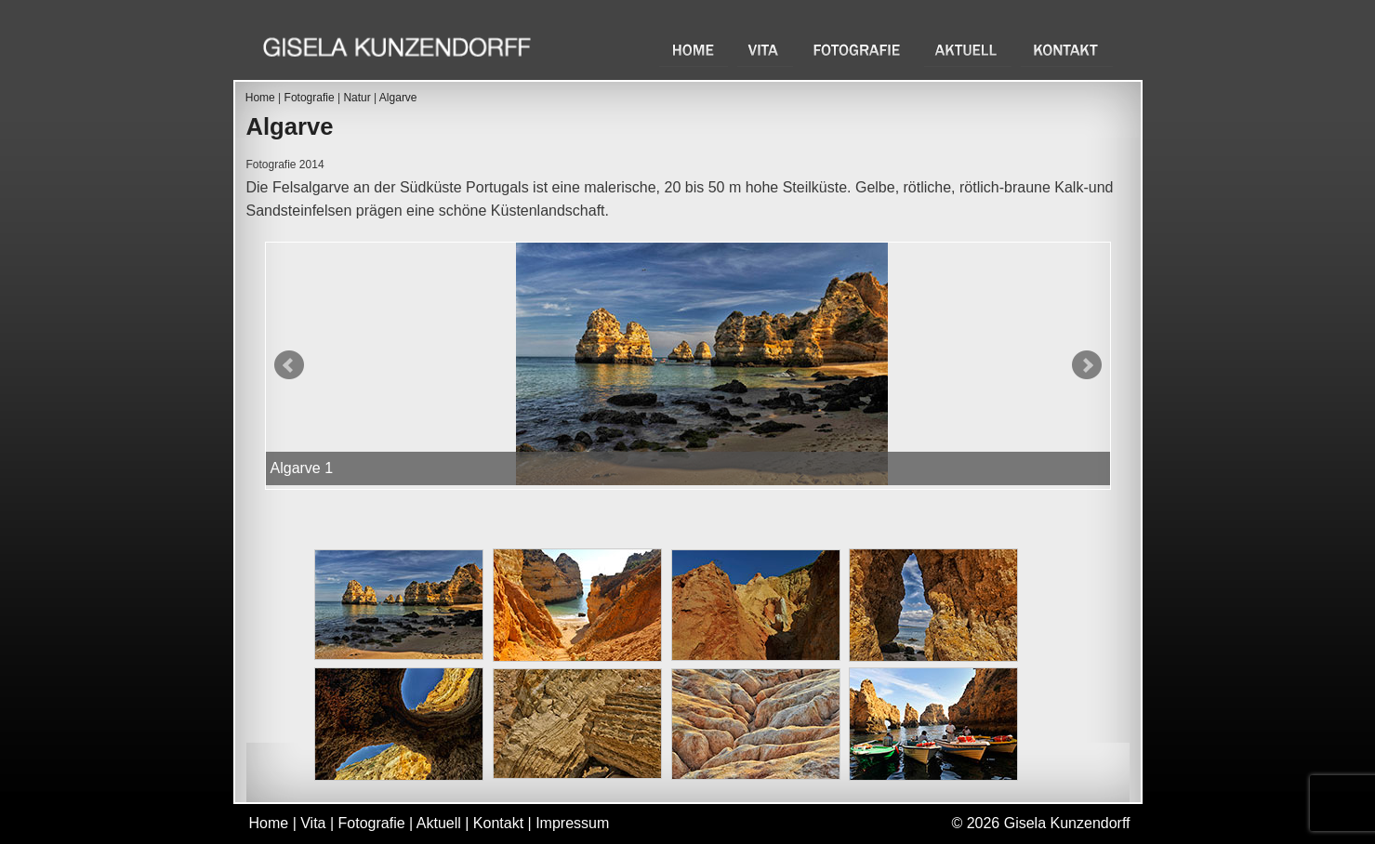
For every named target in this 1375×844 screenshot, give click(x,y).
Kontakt (1067, 50)
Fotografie (858, 50)
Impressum (572, 823)
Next (1087, 365)
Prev (289, 365)
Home (693, 50)
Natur (356, 97)
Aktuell (967, 50)
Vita (765, 50)
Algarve (398, 97)
